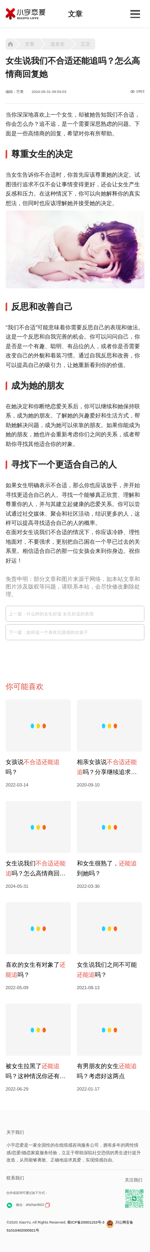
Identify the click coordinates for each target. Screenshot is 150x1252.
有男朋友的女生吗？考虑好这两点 (107, 1070)
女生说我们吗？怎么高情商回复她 (36, 869)
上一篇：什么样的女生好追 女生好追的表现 (51, 613)
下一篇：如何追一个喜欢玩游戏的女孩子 (48, 632)
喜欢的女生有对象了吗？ (36, 969)
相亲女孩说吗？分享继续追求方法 (107, 767)
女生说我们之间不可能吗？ (107, 969)
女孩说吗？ (33, 766)
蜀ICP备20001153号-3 (85, 1222)
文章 (29, 44)
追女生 (58, 44)
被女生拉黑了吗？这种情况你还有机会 (36, 1071)
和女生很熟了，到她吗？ (107, 868)
